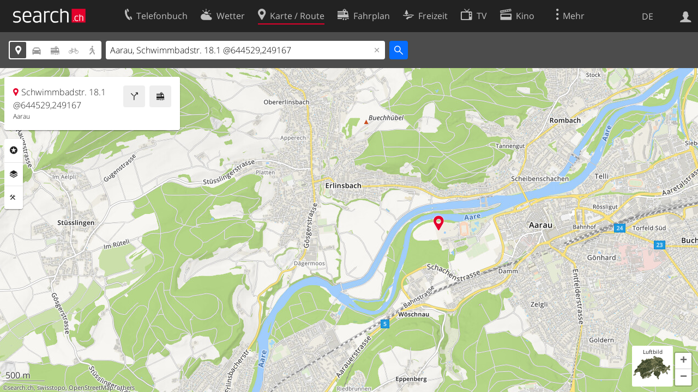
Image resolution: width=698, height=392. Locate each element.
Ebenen (13, 174)
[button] (683, 361)
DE (647, 16)
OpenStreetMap (91, 387)
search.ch (21, 387)
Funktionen (13, 197)
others (126, 387)
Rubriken (13, 150)
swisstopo (51, 387)
